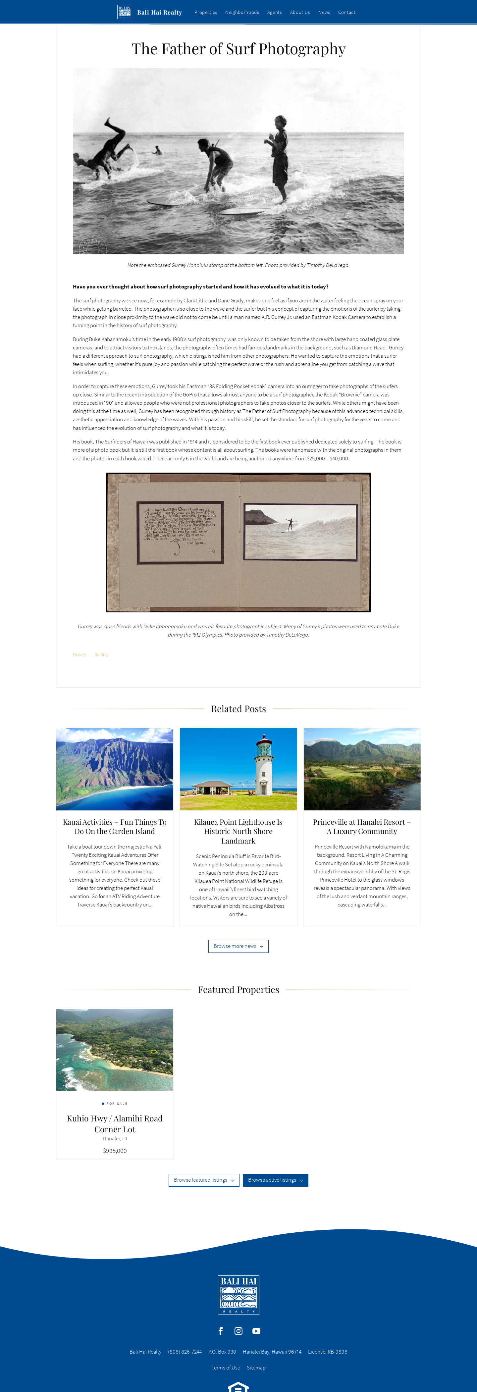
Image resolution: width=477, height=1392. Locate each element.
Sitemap (256, 1367)
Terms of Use (225, 1367)
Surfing (101, 654)
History (79, 654)
